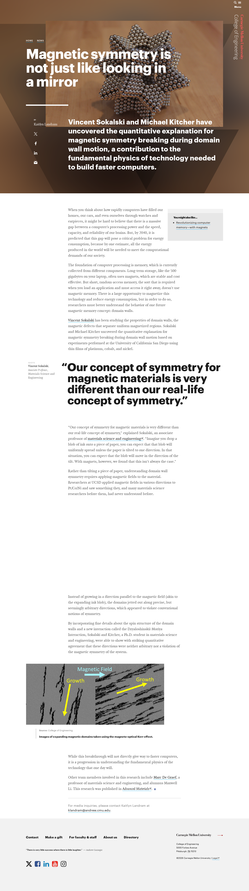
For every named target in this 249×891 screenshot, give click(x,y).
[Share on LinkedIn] (35, 152)
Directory (131, 837)
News (40, 40)
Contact (32, 837)
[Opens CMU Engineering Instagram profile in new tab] (64, 863)
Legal (215, 858)
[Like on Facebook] (35, 143)
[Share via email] (35, 162)
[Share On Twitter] (35, 133)
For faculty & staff (83, 837)
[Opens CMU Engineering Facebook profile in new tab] (38, 863)
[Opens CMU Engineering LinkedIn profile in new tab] (46, 863)
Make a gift (53, 837)
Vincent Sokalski (81, 320)
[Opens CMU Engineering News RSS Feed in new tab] (72, 863)
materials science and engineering (115, 439)
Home (29, 40)
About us (110, 837)
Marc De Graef (165, 777)
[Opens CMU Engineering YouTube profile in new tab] (55, 863)
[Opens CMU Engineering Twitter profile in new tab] (29, 863)
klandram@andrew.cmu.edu (89, 810)
